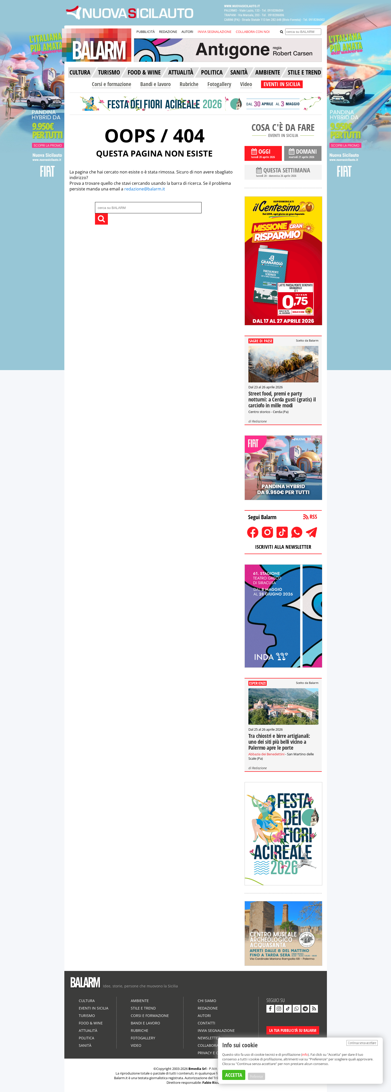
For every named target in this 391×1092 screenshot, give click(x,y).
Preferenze (256, 1076)
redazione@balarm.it (144, 189)
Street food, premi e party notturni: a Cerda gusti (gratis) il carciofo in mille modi (282, 399)
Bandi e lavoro (155, 84)
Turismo (87, 1015)
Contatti (206, 1023)
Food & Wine (91, 1023)
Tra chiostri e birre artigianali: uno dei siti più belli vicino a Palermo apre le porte (279, 741)
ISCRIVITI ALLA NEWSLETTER (283, 546)
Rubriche (189, 84)
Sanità (85, 1045)
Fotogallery (219, 84)
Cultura (87, 1000)
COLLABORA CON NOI (253, 31)
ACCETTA (233, 1074)
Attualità (88, 1030)
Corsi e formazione (111, 84)
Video (246, 84)
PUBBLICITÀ (145, 31)
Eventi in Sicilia (93, 1008)
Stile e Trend (143, 1008)
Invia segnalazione (216, 1030)
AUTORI (187, 31)
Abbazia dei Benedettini (266, 754)
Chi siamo (207, 1000)
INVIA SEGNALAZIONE (214, 31)
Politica (86, 1037)
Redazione (259, 421)
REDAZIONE (168, 31)
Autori (204, 1015)
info (305, 1054)
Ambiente (140, 1000)
